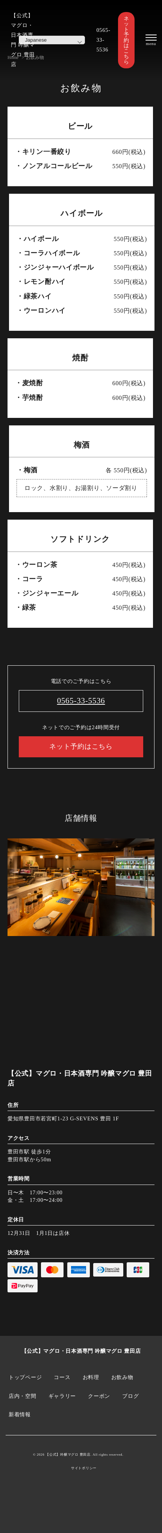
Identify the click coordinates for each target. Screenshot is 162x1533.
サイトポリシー (84, 1468)
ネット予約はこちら (126, 40)
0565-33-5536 (103, 40)
